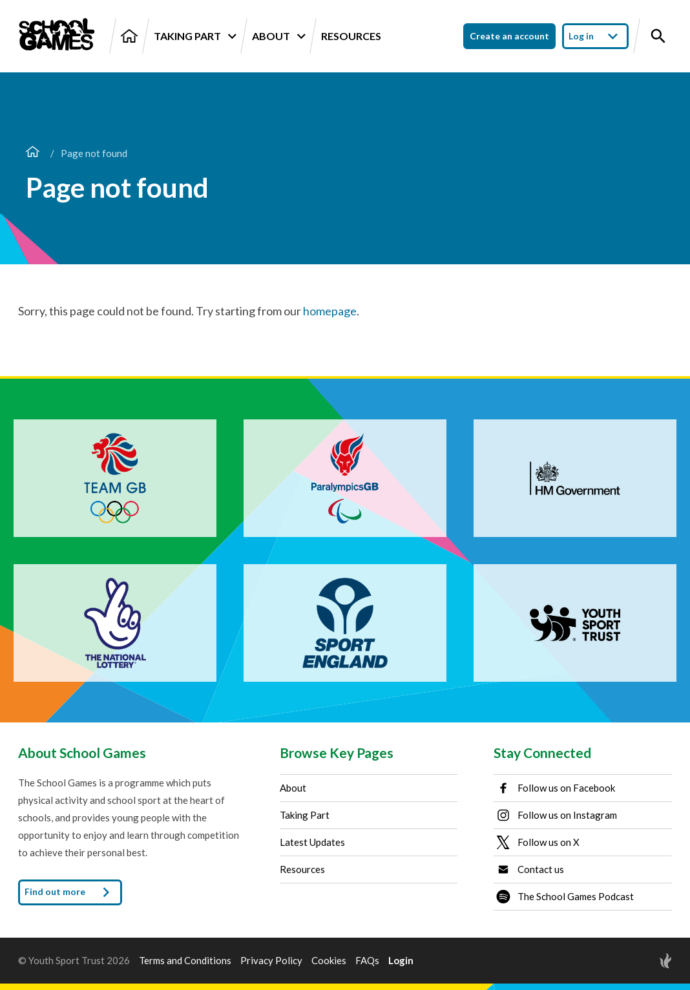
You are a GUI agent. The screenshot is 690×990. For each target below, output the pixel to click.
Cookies (328, 960)
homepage (330, 311)
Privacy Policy (271, 960)
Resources (351, 36)
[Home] (129, 36)
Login (400, 960)
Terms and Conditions (185, 960)
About (278, 36)
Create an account (509, 35)
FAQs (367, 960)
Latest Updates (312, 842)
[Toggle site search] (658, 36)
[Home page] (32, 153)
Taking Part (195, 36)
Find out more (70, 892)
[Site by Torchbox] (639, 961)
